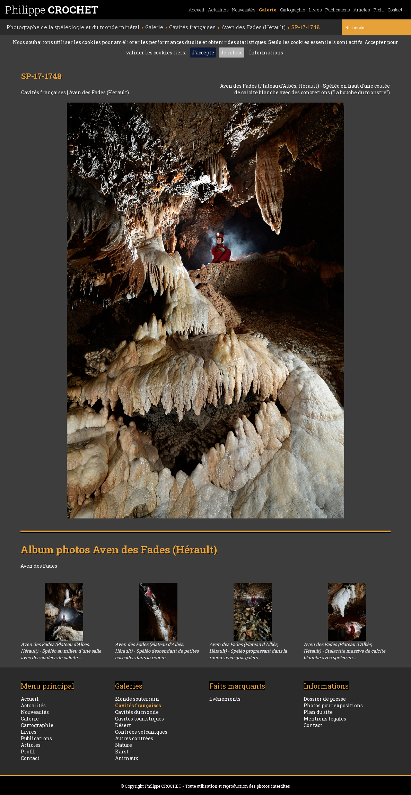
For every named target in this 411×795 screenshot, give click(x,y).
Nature (123, 745)
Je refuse (231, 52)
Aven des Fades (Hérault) (99, 92)
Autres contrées (134, 738)
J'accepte (203, 52)
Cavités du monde (137, 712)
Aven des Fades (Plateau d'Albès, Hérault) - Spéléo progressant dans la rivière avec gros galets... (248, 651)
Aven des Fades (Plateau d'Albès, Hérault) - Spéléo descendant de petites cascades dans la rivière (157, 651)
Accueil (196, 10)
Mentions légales (325, 718)
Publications (337, 10)
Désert (123, 725)
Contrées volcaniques (141, 731)
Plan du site (318, 712)
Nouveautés (243, 10)
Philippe (51, 9)
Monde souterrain (137, 699)
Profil (379, 10)
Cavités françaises (44, 92)
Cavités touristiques (139, 718)
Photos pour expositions (333, 705)
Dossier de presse (325, 699)
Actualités (218, 10)
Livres (315, 10)
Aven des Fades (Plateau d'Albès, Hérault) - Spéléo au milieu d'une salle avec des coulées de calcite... (61, 651)
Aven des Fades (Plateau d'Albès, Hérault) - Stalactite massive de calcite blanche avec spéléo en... (344, 651)
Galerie (268, 10)
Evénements (225, 699)
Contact (394, 10)
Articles (361, 10)
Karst (122, 751)
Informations (266, 52)
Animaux (126, 758)
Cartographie (292, 10)
